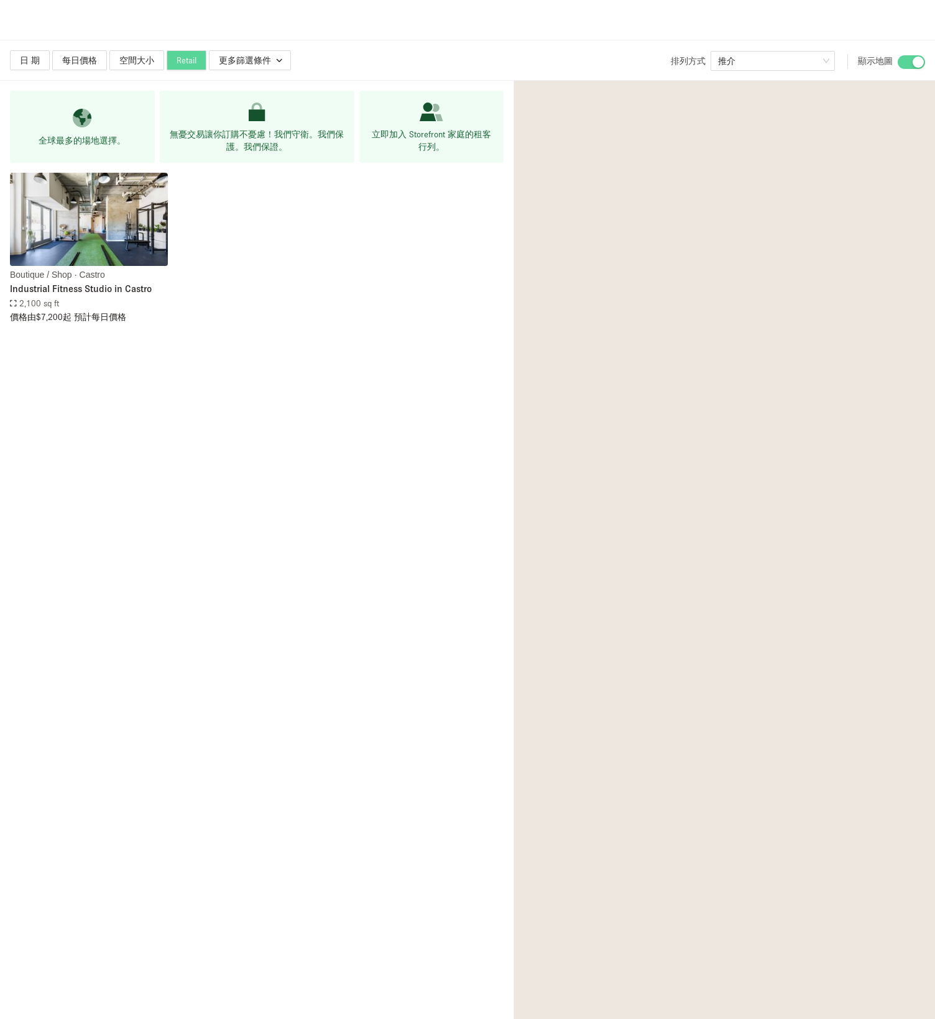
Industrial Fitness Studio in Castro (81, 288)
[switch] (911, 62)
